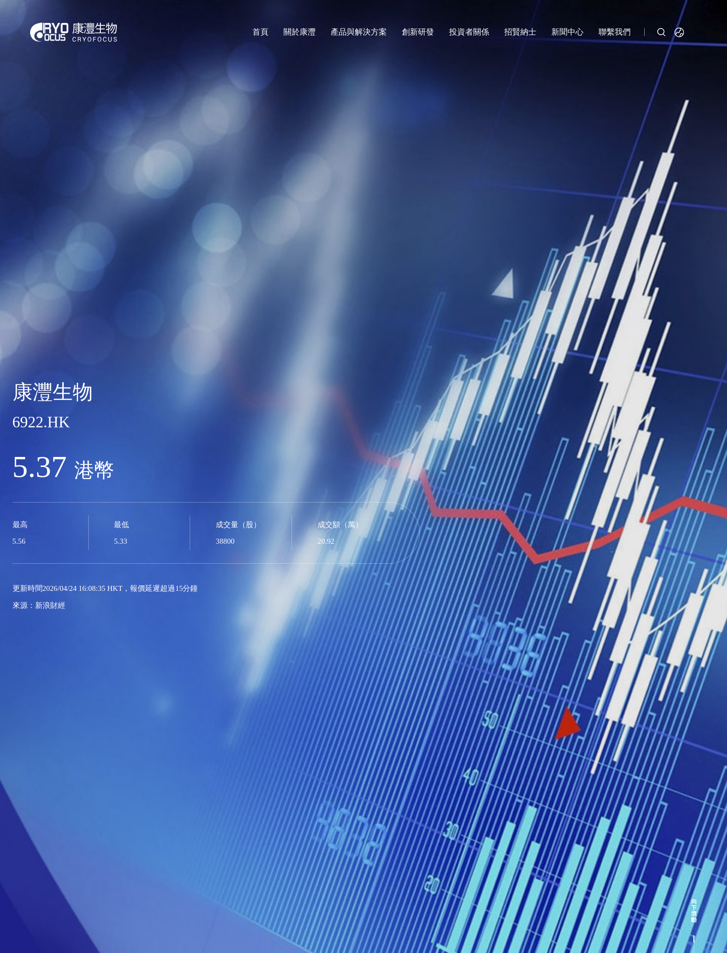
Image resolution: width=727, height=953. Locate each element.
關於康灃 (299, 32)
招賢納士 (520, 32)
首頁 (260, 32)
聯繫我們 (615, 32)
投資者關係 (469, 32)
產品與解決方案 (359, 32)
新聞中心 (567, 32)
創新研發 (418, 32)
